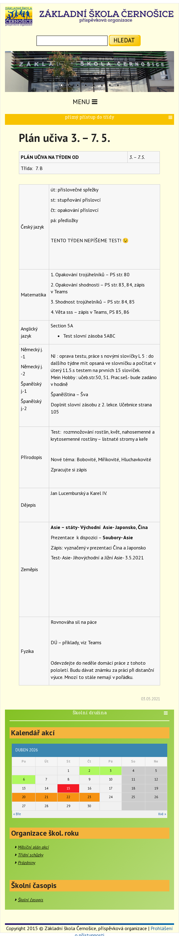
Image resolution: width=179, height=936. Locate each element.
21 (46, 797)
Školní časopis (30, 900)
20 (24, 797)
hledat (124, 40)
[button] (171, 117)
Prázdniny (26, 862)
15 (68, 788)
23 (89, 797)
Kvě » (162, 814)
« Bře (17, 814)
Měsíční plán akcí (33, 847)
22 (68, 797)
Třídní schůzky (30, 855)
